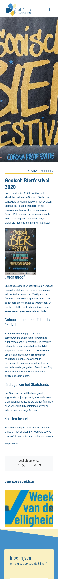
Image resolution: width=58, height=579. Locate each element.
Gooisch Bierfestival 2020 (34, 431)
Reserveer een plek (15, 427)
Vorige (34, 170)
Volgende (46, 170)
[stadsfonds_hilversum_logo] (18, 2)
